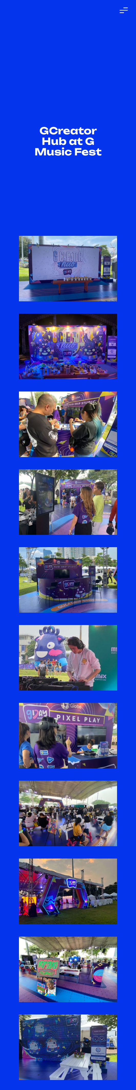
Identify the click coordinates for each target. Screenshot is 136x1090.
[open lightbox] (68, 268)
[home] (32, 10)
